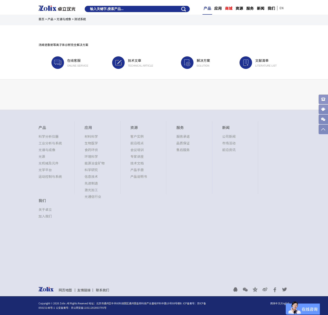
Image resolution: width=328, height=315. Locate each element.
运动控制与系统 (50, 176)
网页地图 (65, 290)
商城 (228, 8)
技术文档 (137, 163)
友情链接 (84, 290)
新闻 (260, 8)
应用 (218, 8)
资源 (239, 8)
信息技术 (91, 176)
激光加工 (91, 190)
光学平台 (45, 170)
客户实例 (137, 136)
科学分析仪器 (48, 136)
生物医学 (91, 143)
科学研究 (91, 170)
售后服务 (183, 150)
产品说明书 (138, 176)
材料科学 (91, 136)
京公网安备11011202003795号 (88, 307)
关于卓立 (45, 209)
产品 (207, 8)
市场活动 (229, 143)
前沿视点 (137, 143)
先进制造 (91, 183)
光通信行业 (93, 196)
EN (281, 8)
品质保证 (183, 143)
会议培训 (137, 150)
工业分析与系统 (50, 143)
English (285, 303)
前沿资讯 (229, 150)
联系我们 (102, 290)
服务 (250, 8)
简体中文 (275, 303)
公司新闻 (229, 136)
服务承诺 (183, 136)
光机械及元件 (48, 163)
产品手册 (137, 170)
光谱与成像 (63, 19)
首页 (41, 19)
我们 (271, 8)
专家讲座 (137, 156)
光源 (41, 156)
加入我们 (45, 216)
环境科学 (91, 156)
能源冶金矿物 (95, 163)
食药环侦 (91, 150)
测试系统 (80, 19)
